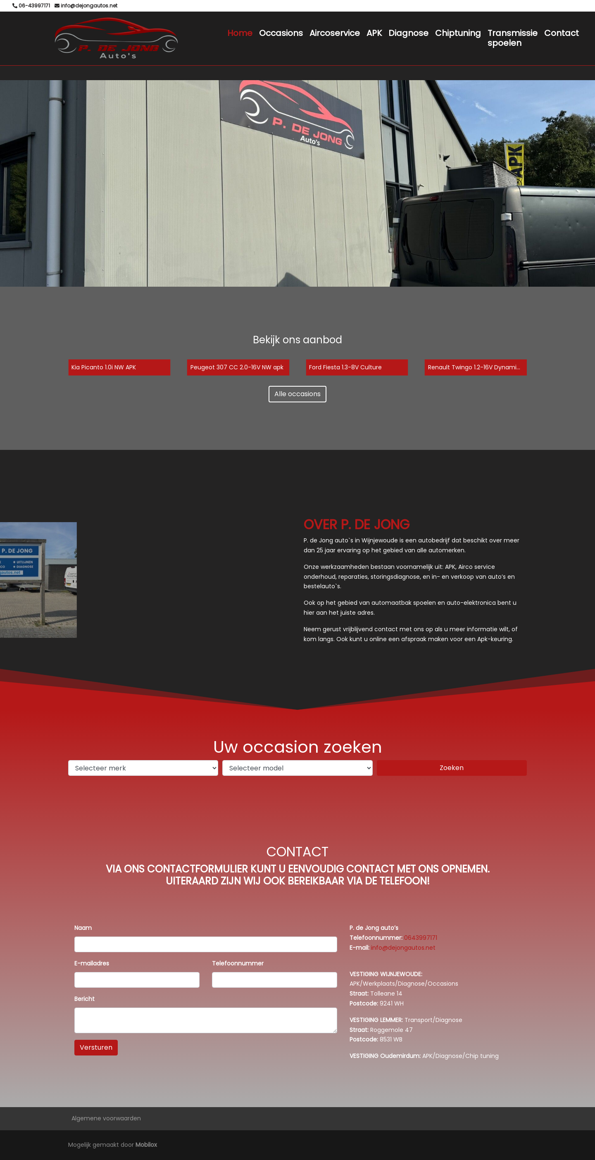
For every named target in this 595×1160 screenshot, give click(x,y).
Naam (83, 928)
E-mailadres (91, 963)
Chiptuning (458, 33)
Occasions (281, 33)
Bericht (84, 999)
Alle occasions (297, 394)
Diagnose (408, 33)
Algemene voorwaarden (106, 1118)
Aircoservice (334, 33)
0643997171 (420, 938)
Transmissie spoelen (513, 38)
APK (374, 33)
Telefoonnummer (238, 963)
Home (239, 33)
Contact (561, 33)
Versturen (96, 1047)
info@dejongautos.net (403, 948)
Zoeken (452, 768)
